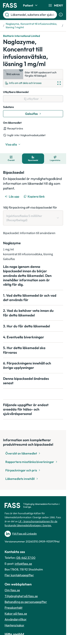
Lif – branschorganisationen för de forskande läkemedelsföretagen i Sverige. (31, 523)
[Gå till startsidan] (10, 5)
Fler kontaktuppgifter (19, 575)
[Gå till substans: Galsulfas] (33, 113)
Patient (31, 5)
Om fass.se (12, 590)
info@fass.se (23, 563)
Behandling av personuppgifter (26, 602)
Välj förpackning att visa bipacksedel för (30, 207)
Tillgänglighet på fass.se (21, 596)
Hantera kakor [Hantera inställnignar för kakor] (14, 625)
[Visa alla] (13, 144)
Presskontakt (13, 607)
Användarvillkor (16, 619)
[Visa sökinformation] (60, 14)
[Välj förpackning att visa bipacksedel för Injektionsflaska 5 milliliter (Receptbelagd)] (33, 218)
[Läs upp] (12, 196)
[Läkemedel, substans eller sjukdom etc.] (33, 14)
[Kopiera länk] (34, 196)
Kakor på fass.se (16, 613)
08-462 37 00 (25, 558)
